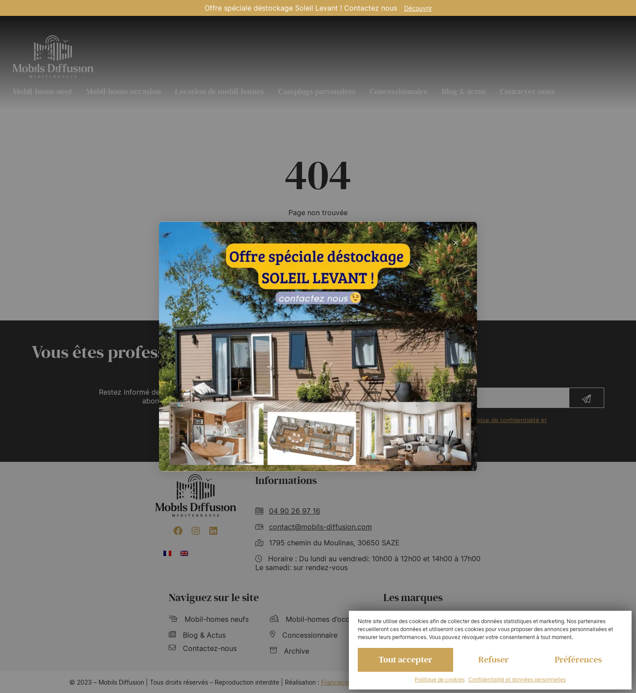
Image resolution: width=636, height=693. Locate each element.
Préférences (578, 660)
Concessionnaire (399, 91)
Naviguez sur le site (214, 597)
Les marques (413, 597)
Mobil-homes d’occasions (320, 619)
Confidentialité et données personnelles (517, 679)
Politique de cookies (440, 679)
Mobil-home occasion (123, 91)
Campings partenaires (317, 91)
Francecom (337, 682)
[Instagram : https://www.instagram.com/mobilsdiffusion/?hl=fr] (195, 530)
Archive (289, 651)
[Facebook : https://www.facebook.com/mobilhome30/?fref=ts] (178, 530)
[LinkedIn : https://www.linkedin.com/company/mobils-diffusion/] (213, 530)
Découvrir (418, 8)
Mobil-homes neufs (209, 619)
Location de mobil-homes (219, 91)
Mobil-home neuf (42, 91)
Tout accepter (405, 660)
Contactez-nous (527, 91)
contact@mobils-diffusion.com (320, 526)
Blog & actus (464, 91)
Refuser (493, 660)
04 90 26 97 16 (294, 510)
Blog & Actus (197, 635)
